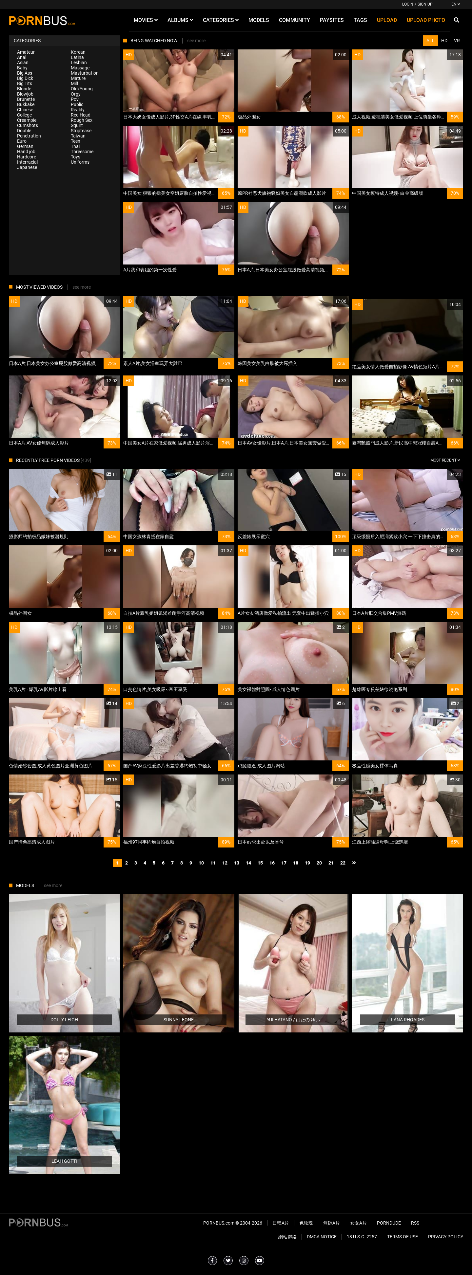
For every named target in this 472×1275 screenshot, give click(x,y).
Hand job (26, 151)
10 (201, 862)
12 (224, 862)
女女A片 (358, 1223)
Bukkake (25, 104)
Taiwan (78, 135)
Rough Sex (81, 120)
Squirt (77, 125)
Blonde (24, 88)
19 (307, 862)
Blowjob (25, 94)
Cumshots (27, 125)
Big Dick (25, 78)
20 (319, 862)
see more (196, 40)
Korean (78, 52)
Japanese (27, 167)
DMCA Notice (322, 1236)
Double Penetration (29, 133)
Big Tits (24, 83)
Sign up (425, 4)
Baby (22, 67)
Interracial (27, 162)
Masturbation (85, 73)
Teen (75, 141)
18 (295, 862)
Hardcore (26, 156)
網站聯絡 (287, 1236)
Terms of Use (402, 1236)
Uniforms (80, 162)
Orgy (76, 94)
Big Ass (24, 73)
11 (213, 862)
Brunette (26, 99)
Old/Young (82, 88)
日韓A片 (280, 1223)
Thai (75, 146)
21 (331, 862)
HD (444, 40)
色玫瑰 (306, 1223)
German (25, 146)
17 (283, 862)
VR (457, 40)
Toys (75, 156)
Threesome (82, 151)
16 (272, 862)
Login (407, 4)
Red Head (80, 115)
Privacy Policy (445, 1236)
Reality (78, 109)
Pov (75, 99)
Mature (78, 78)
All (430, 40)
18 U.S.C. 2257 (362, 1236)
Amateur (26, 52)
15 (260, 862)
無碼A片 (331, 1223)
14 (248, 862)
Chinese (25, 109)
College (24, 115)
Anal (21, 57)
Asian (23, 62)
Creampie (26, 120)
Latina (77, 57)
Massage (80, 67)
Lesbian (79, 62)
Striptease (81, 130)
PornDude (389, 1223)
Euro (22, 141)
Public (77, 104)
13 (236, 862)
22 (342, 862)
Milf (74, 83)
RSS (415, 1223)
